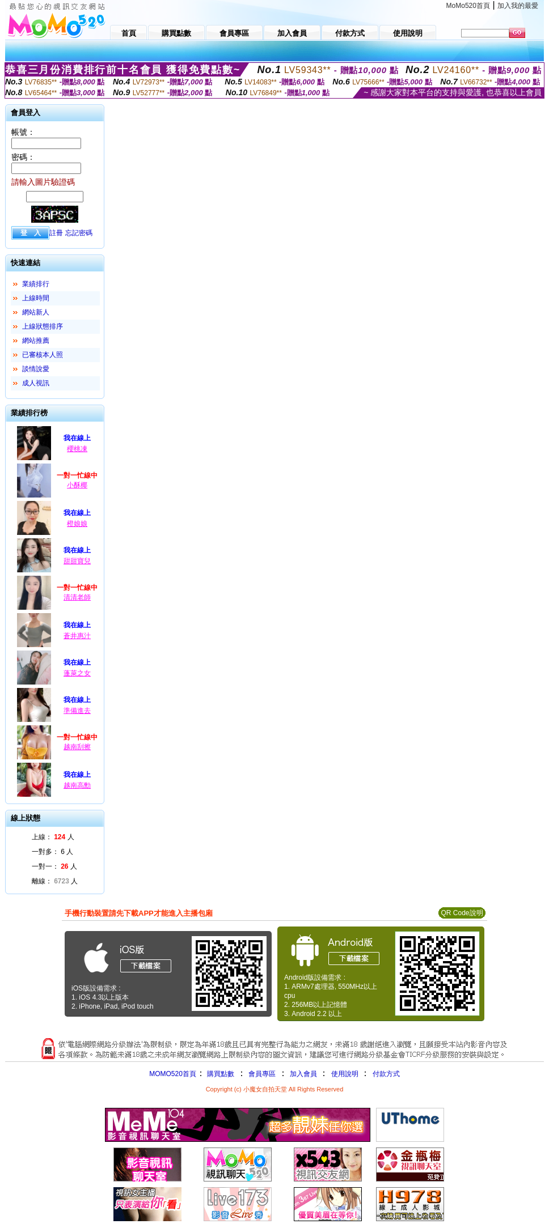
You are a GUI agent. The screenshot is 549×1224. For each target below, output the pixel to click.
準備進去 (77, 711)
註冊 (56, 233)
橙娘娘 (77, 524)
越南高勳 (77, 785)
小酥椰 (77, 485)
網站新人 (35, 312)
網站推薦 (35, 341)
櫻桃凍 (77, 449)
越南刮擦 (77, 747)
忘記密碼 (78, 233)
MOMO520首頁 (172, 1074)
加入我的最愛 (517, 6)
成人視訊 (35, 383)
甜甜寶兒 (77, 561)
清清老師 (77, 597)
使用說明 (344, 1074)
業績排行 (35, 284)
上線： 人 (53, 837)
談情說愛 (35, 369)
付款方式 (386, 1074)
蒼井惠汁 (77, 636)
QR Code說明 (462, 913)
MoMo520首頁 (468, 6)
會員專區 (262, 1074)
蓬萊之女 (77, 673)
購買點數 (219, 1074)
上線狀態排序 (42, 326)
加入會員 (303, 1074)
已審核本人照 (42, 355)
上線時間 (35, 298)
